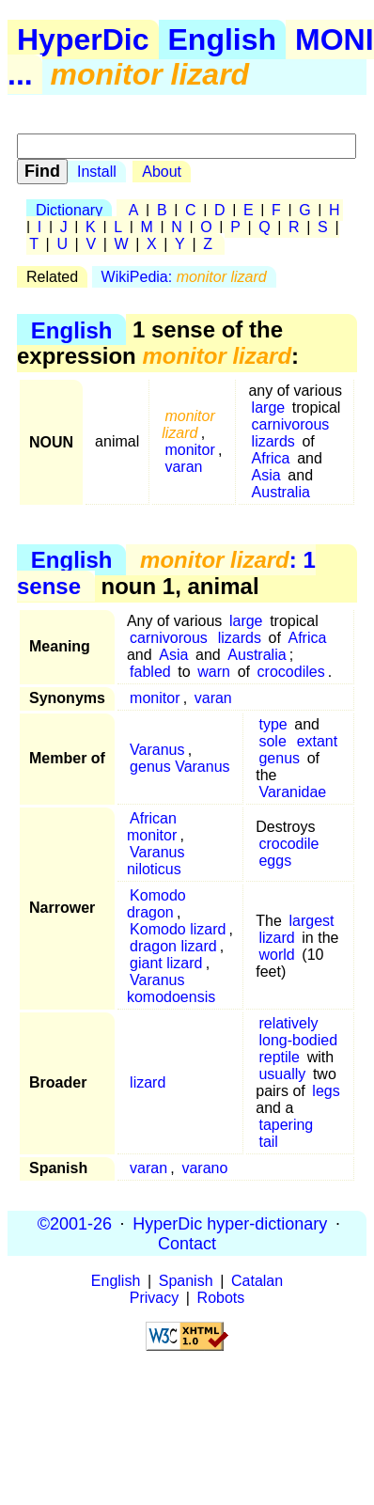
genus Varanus (179, 767)
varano (204, 1168)
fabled (150, 672)
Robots (221, 1298)
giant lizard (166, 963)
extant (317, 741)
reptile (279, 1057)
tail (267, 1142)
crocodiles (291, 672)
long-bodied (297, 1040)
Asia (266, 475)
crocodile (288, 844)
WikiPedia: (184, 277)
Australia (281, 492)
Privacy (154, 1298)
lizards (273, 441)
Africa (271, 458)
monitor (189, 450)
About (161, 172)
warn (213, 672)
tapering (285, 1125)
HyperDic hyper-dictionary (229, 1223)
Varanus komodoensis (171, 988)
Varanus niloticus (156, 860)
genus (279, 758)
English (222, 39)
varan (183, 467)
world (276, 955)
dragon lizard (173, 946)
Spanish (186, 1281)
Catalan (257, 1281)
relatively (288, 1023)
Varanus (157, 750)
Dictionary (69, 210)
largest (311, 921)
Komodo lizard (178, 929)
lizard (276, 938)
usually (281, 1074)
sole (272, 741)
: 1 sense (166, 573)
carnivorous (291, 424)
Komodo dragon (156, 903)
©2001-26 (75, 1223)
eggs (274, 861)
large (269, 407)
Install (97, 172)
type (272, 724)
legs (325, 1091)
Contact (187, 1242)
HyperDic (83, 39)
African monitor (152, 826)
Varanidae (292, 792)
